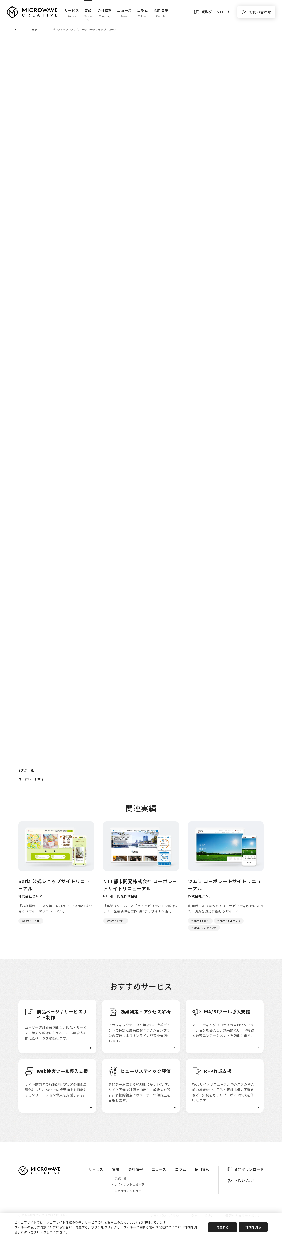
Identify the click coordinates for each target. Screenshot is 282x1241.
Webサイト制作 (31, 920)
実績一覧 (121, 1178)
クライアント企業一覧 (129, 1184)
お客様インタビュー (128, 1191)
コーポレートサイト (32, 779)
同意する (222, 1227)
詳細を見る (253, 1227)
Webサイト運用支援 (228, 920)
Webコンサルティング (204, 927)
